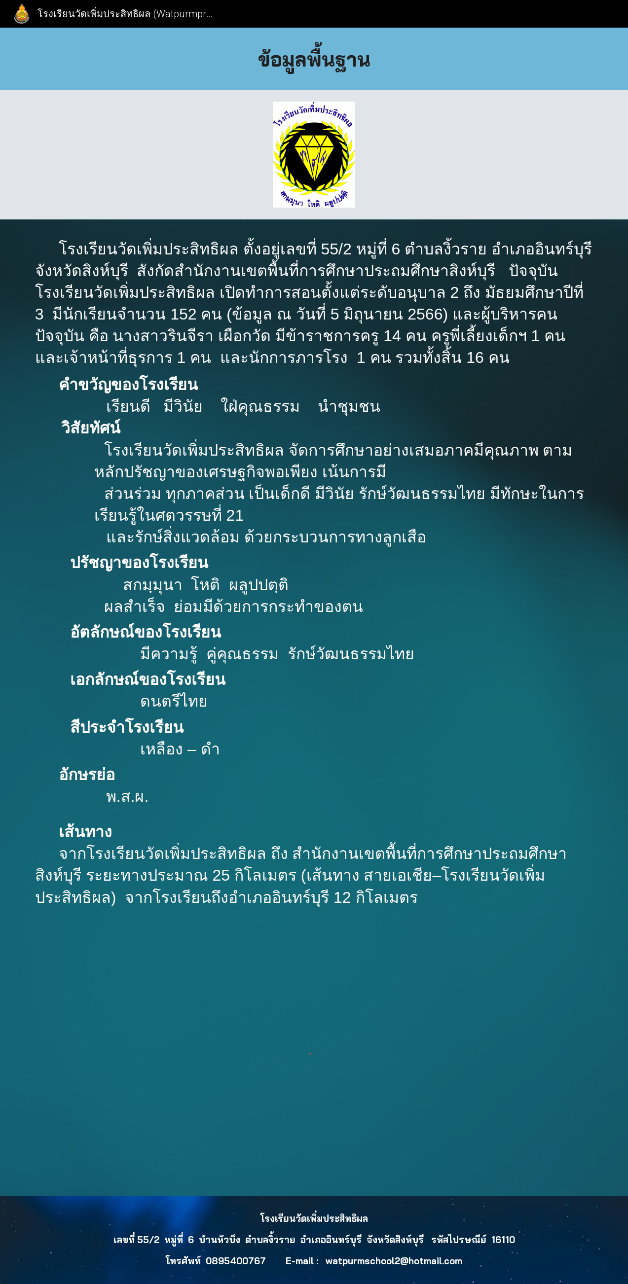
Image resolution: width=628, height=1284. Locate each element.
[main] (314, 58)
